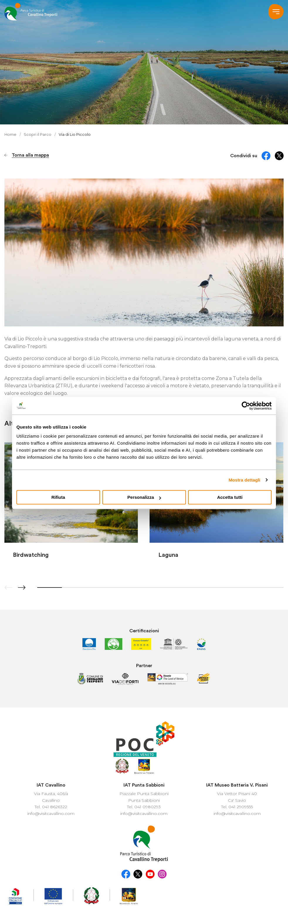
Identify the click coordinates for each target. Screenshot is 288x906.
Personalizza (144, 497)
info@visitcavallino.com (50, 768)
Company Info (242, 882)
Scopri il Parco (38, 134)
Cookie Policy (209, 882)
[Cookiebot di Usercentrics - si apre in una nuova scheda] (246, 405)
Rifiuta (58, 497)
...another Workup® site (144, 893)
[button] (22, 587)
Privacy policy (176, 882)
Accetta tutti (230, 497)
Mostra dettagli (244, 479)
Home (10, 134)
